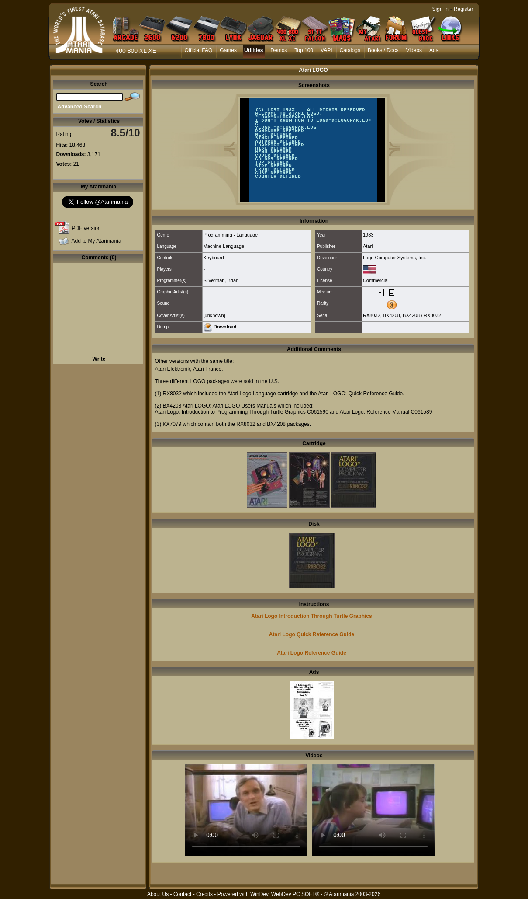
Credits (204, 894)
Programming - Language (231, 234)
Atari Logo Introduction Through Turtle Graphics (311, 616)
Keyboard (214, 257)
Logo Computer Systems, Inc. (394, 257)
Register (463, 9)
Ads (433, 50)
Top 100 (303, 50)
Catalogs (350, 50)
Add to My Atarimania (96, 241)
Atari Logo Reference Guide (311, 653)
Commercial (376, 280)
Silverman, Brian (221, 280)
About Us (158, 894)
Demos (278, 50)
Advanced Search (80, 107)
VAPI (326, 50)
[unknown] (214, 315)
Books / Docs (383, 50)
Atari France (207, 369)
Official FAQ (199, 50)
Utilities (253, 50)
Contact (182, 894)
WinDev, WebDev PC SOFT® (284, 894)
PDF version (86, 228)
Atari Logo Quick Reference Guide (311, 634)
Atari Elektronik (172, 369)
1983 (368, 234)
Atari (368, 246)
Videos (414, 50)
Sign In (440, 9)
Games (228, 50)
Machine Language (224, 246)
